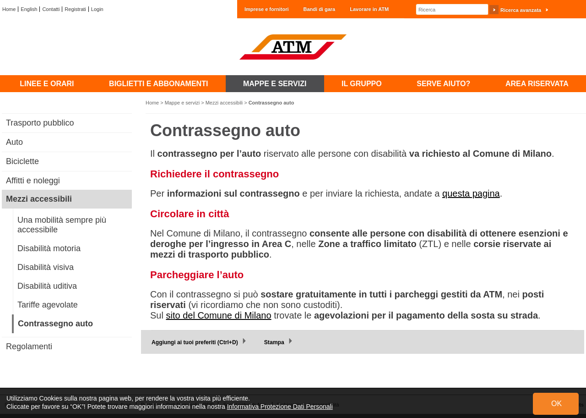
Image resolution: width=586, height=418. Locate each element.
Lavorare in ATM (369, 9)
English (29, 9)
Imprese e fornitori (266, 9)
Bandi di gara (320, 9)
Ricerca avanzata (520, 10)
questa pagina (471, 193)
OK (556, 403)
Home (9, 9)
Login (97, 9)
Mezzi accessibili (224, 102)
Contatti (51, 9)
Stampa (274, 342)
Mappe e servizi (182, 102)
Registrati (75, 9)
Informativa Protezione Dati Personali (280, 406)
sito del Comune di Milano (218, 315)
